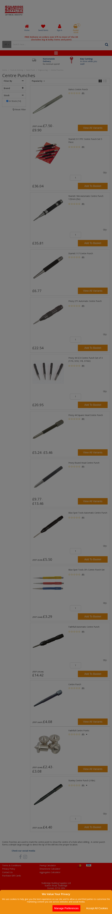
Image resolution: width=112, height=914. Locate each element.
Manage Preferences (66, 908)
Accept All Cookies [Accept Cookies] (97, 908)
